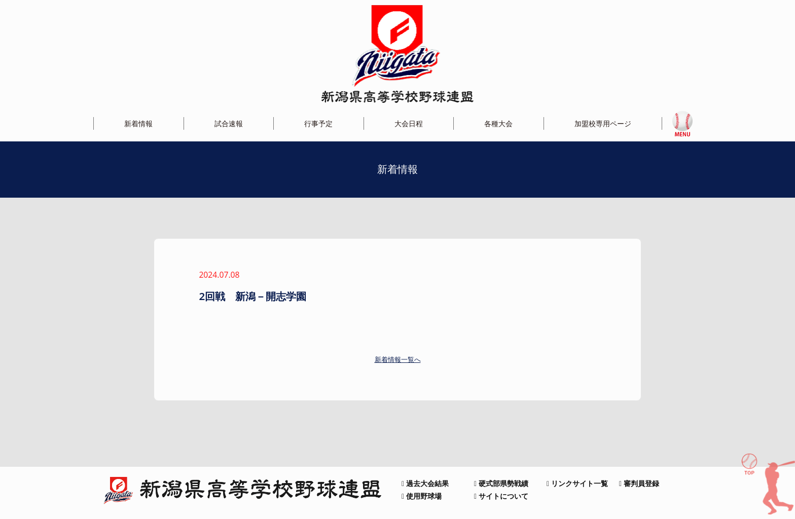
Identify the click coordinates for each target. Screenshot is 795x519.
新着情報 (138, 123)
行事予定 (318, 123)
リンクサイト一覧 (577, 483)
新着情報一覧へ (398, 359)
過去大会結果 (425, 483)
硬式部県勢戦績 (501, 483)
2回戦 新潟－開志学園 (252, 296)
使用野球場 (422, 496)
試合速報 (228, 123)
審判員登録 (639, 483)
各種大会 (498, 123)
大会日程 (408, 123)
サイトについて (501, 496)
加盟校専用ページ (602, 123)
